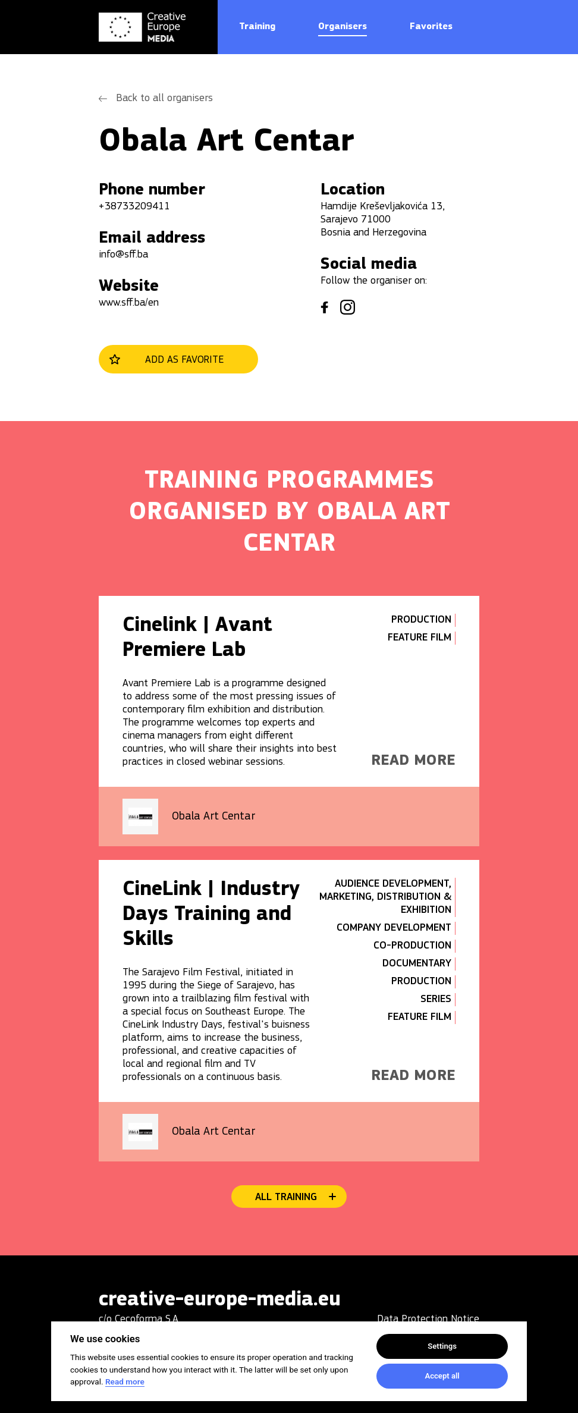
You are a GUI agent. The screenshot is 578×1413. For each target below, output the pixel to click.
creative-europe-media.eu (220, 1300)
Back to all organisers (164, 98)
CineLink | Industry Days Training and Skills (211, 915)
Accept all (442, 1375)
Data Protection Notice (428, 1319)
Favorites (431, 27)
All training (286, 1197)
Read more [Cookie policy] (124, 1381)
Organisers (342, 27)
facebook (324, 307)
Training (257, 27)
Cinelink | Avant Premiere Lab (197, 638)
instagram (347, 307)
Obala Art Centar (213, 816)
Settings (442, 1346)
